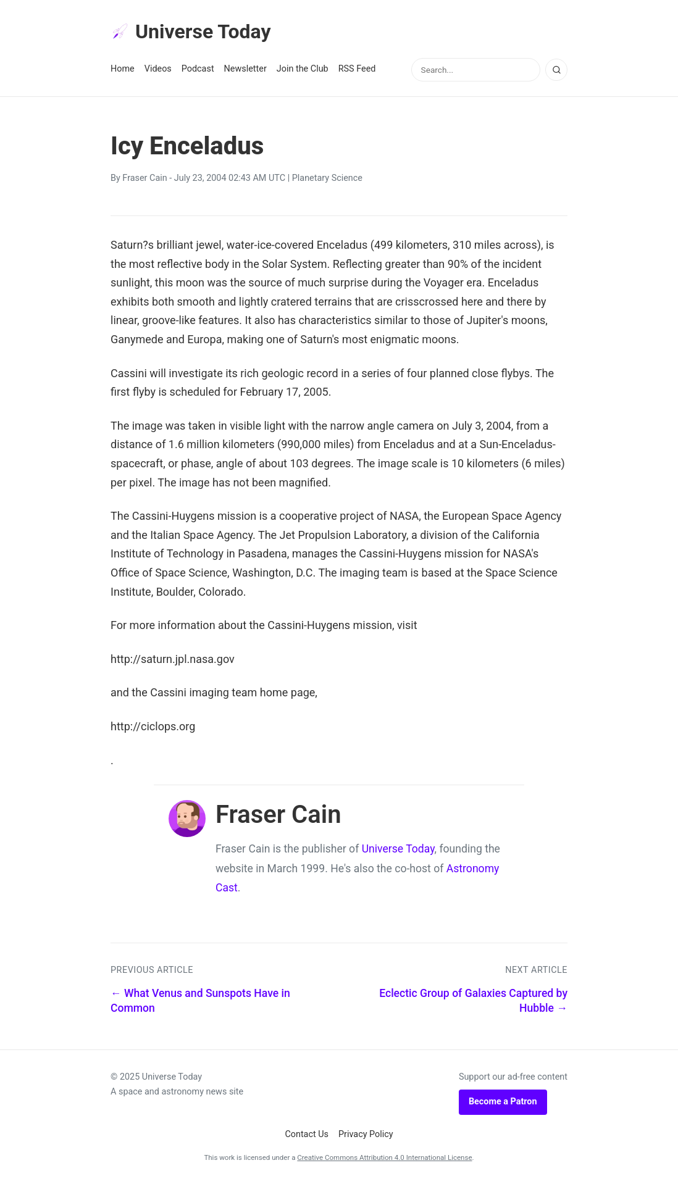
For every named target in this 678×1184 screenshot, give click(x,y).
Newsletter (245, 69)
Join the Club (303, 69)
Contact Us (307, 1134)
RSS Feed (357, 69)
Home (123, 69)
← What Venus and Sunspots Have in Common (200, 1001)
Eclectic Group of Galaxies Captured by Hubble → (473, 1001)
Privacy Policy (365, 1134)
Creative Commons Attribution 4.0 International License (384, 1157)
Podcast (198, 69)
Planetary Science (327, 178)
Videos (158, 69)
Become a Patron (503, 1101)
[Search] (556, 70)
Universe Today (191, 31)
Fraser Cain (144, 178)
